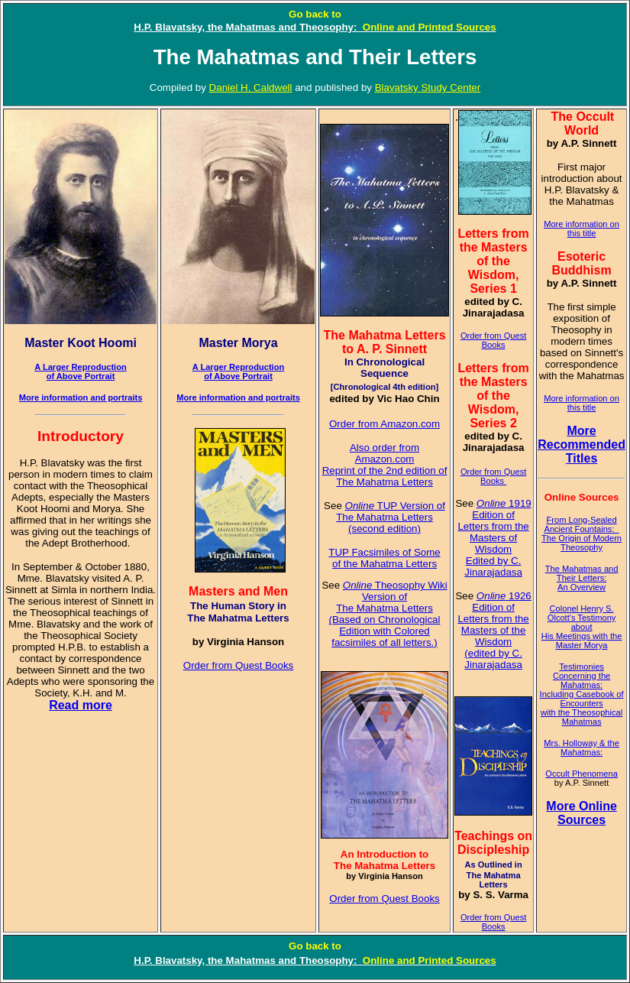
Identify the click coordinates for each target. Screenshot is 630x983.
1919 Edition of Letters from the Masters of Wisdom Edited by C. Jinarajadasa (494, 538)
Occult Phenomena (581, 773)
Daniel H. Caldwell (250, 87)
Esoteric (581, 256)
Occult (595, 116)
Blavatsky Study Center (428, 87)
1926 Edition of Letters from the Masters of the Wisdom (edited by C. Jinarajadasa (494, 630)
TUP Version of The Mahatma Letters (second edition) (390, 517)
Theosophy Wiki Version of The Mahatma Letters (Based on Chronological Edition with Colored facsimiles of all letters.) (388, 613)
